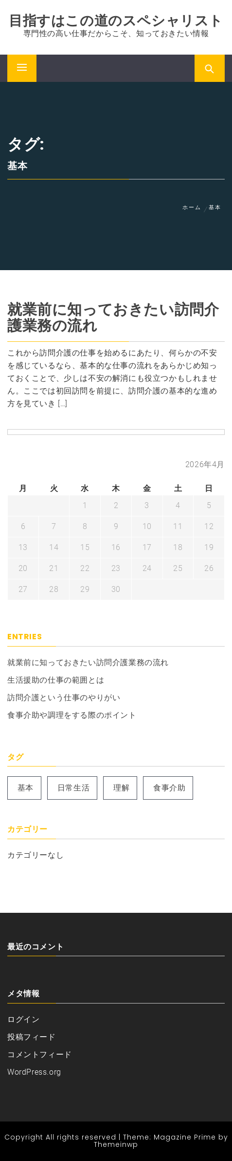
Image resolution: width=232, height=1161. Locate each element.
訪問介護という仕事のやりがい (63, 697)
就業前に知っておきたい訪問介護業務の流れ (113, 317)
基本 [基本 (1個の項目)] (26, 787)
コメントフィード (39, 1054)
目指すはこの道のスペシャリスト (116, 20)
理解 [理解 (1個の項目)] (121, 787)
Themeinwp (116, 1144)
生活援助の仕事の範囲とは (55, 680)
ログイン (23, 1019)
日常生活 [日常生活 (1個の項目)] (73, 787)
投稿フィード (31, 1037)
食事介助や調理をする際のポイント (72, 715)
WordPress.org (34, 1072)
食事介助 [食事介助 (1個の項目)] (169, 787)
